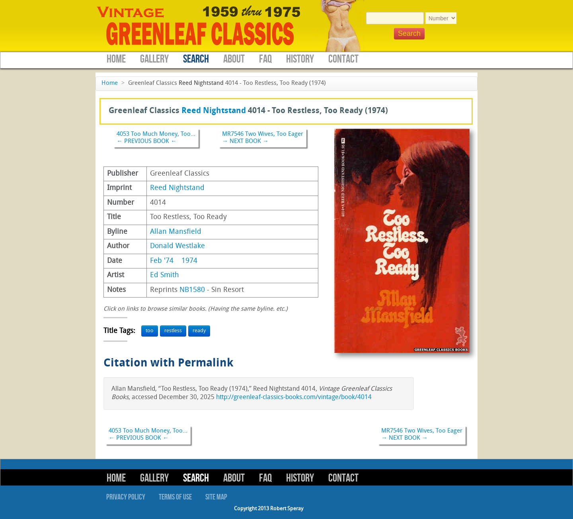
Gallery (154, 59)
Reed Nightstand (201, 83)
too (150, 330)
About (234, 59)
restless (173, 330)
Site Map (216, 497)
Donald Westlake (177, 246)
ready (199, 330)
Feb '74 (161, 261)
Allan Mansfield (175, 232)
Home (116, 59)
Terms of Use (175, 497)
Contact (343, 59)
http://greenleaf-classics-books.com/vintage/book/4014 (294, 397)
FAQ (265, 59)
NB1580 (192, 290)
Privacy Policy (125, 497)
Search (196, 59)
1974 (189, 261)
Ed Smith (164, 275)
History (300, 59)
